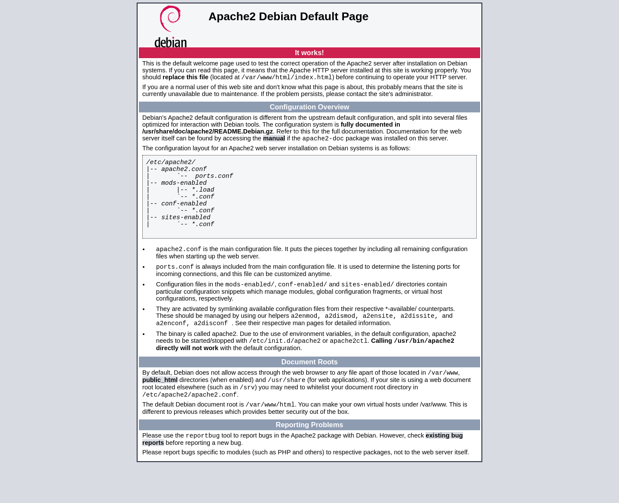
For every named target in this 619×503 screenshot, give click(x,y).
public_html (160, 411)
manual (274, 140)
